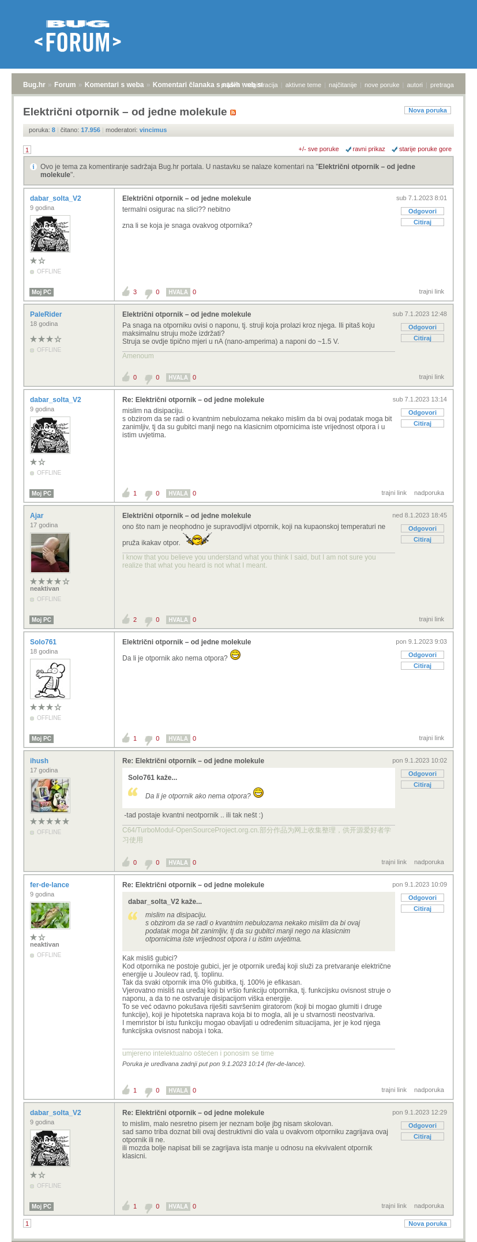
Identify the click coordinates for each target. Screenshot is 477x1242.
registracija (262, 84)
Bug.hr (34, 85)
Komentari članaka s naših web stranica (218, 85)
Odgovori (422, 211)
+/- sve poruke (319, 148)
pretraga (442, 84)
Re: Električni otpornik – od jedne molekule (193, 400)
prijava (230, 84)
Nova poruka (427, 110)
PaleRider (47, 314)
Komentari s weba (114, 85)
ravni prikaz (369, 148)
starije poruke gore (425, 148)
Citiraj (422, 222)
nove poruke (382, 84)
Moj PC (41, 292)
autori (415, 84)
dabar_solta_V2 (56, 198)
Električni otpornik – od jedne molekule (186, 198)
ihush (40, 761)
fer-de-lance (50, 885)
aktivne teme (303, 84)
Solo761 (44, 642)
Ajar (38, 516)
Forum (65, 85)
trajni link (431, 291)
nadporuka (429, 492)
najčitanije (343, 84)
